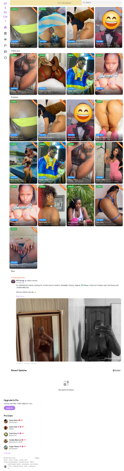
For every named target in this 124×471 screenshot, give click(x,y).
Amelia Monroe (15, 440)
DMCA (32, 462)
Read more (20, 297)
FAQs (25, 466)
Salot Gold (13, 427)
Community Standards (10, 462)
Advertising (25, 464)
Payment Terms (18, 466)
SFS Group (20, 281)
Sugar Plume (14, 447)
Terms (10, 460)
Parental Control (24, 462)
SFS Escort (66, 3)
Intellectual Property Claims (12, 464)
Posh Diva (13, 434)
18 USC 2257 (23, 460)
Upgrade (7, 453)
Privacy (16, 460)
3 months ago (20, 283)
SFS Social (5, 12)
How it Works (34, 464)
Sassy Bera (13, 421)
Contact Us (32, 466)
